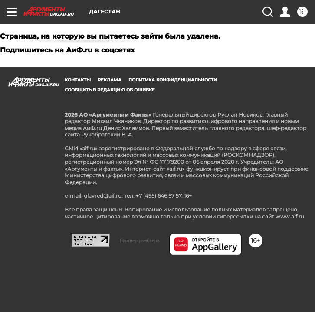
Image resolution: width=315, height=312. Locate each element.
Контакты (78, 80)
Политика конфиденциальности (172, 80)
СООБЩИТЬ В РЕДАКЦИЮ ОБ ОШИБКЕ (110, 90)
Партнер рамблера (140, 240)
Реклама (109, 80)
